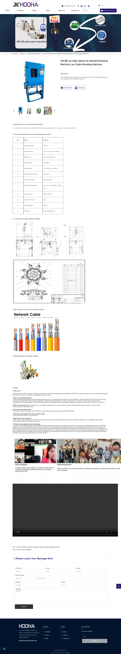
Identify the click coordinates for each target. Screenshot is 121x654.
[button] (21, 10)
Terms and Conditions (64, 652)
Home (16, 53)
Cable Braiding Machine (34, 53)
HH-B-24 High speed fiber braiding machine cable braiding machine (38, 547)
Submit (24, 606)
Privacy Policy (54, 652)
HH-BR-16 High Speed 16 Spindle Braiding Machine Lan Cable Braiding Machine (65, 53)
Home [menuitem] (7, 10)
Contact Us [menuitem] (75, 10)
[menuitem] (21, 10)
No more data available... (24, 549)
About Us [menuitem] (61, 10)
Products (22, 53)
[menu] (41, 10)
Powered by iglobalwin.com (60, 650)
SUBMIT (94, 641)
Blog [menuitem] (48, 10)
